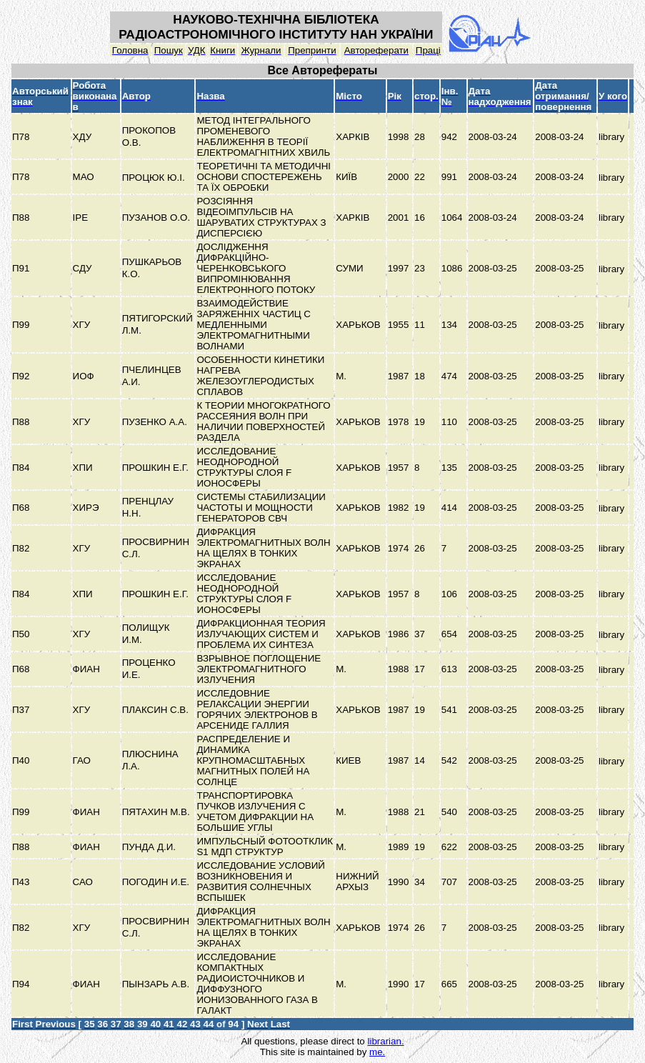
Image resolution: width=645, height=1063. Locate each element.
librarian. (385, 1041)
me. (377, 1052)
